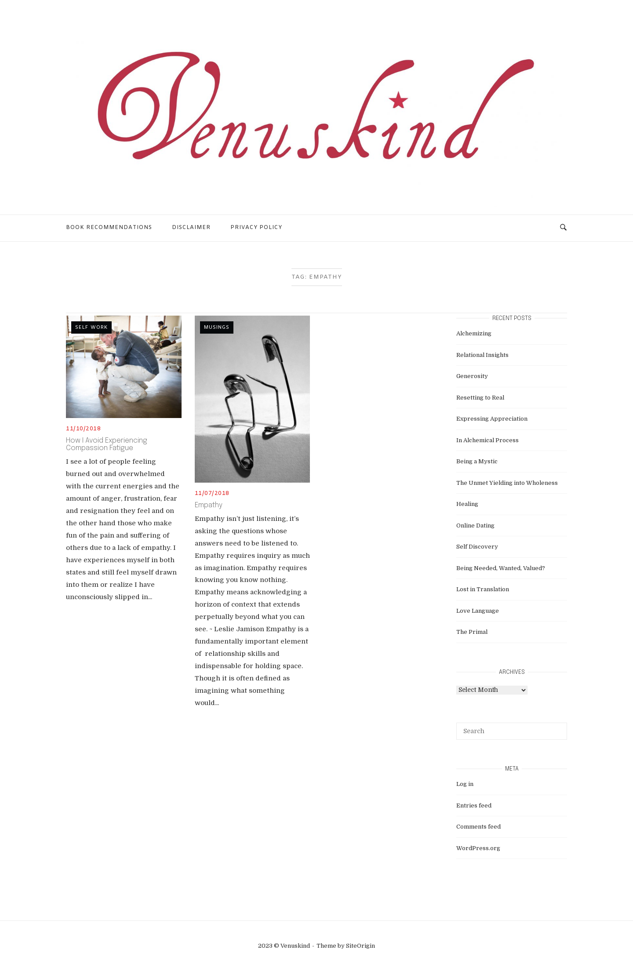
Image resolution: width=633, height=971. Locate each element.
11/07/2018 (212, 493)
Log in (464, 784)
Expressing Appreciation (492, 418)
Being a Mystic (477, 461)
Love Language (477, 610)
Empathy (208, 505)
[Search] (557, 727)
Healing (467, 504)
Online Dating (475, 525)
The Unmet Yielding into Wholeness (507, 483)
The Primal (471, 632)
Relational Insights (482, 355)
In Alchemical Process (487, 440)
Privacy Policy (256, 227)
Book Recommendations (109, 227)
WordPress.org (478, 848)
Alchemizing (473, 333)
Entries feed (473, 805)
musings (217, 327)
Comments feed (478, 826)
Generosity (472, 376)
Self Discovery (477, 546)
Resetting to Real (480, 397)
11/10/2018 (83, 429)
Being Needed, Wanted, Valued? (500, 568)
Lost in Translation (482, 589)
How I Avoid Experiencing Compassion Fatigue (106, 444)
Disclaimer (191, 227)
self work (91, 327)
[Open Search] (563, 228)
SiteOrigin (360, 945)
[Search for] (511, 731)
